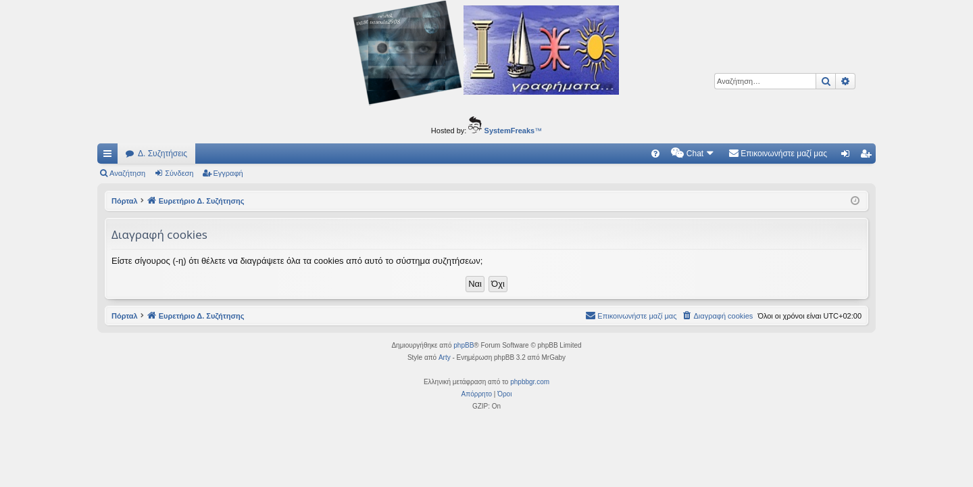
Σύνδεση (179, 173)
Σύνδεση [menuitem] (848, 156)
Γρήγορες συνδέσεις (110, 156)
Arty (445, 357)
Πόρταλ (124, 201)
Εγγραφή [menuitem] (868, 156)
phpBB (463, 345)
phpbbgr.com (529, 382)
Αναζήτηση (127, 173)
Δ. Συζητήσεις (162, 153)
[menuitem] (655, 153)
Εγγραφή (228, 173)
